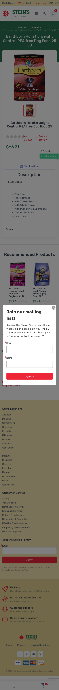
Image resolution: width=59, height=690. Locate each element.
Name (9, 358)
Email (9, 343)
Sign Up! (29, 376)
